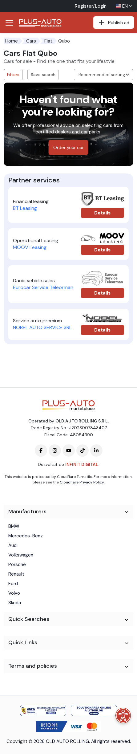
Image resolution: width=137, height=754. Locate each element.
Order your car (68, 148)
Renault (16, 574)
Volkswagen (20, 555)
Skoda (14, 603)
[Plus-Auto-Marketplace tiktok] (82, 450)
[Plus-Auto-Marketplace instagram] (55, 450)
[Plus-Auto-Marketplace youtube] (68, 450)
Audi (13, 545)
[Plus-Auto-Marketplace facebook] (41, 450)
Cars (31, 41)
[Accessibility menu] (123, 715)
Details (102, 213)
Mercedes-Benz (25, 536)
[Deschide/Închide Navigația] (9, 23)
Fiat (48, 41)
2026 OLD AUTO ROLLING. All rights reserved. (82, 741)
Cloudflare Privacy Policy (82, 482)
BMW (13, 526)
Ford (13, 584)
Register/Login (91, 6)
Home (11, 41)
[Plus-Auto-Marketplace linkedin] (96, 450)
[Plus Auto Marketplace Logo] (42, 23)
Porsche (17, 564)
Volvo (14, 593)
